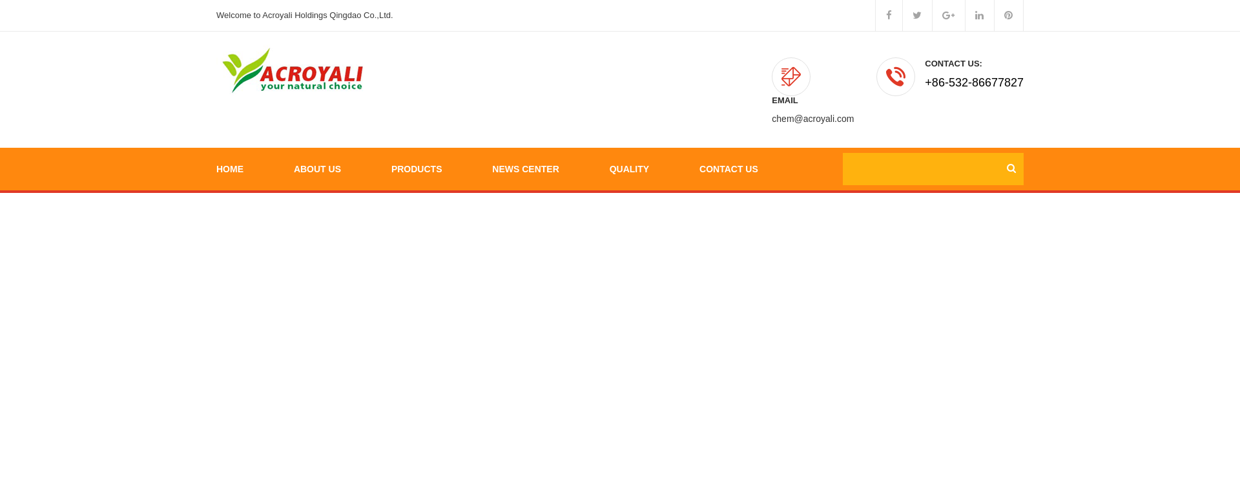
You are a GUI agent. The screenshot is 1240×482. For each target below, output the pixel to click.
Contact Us (728, 135)
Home (229, 135)
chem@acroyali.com (813, 82)
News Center (525, 135)
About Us (317, 135)
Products (416, 135)
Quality (629, 135)
